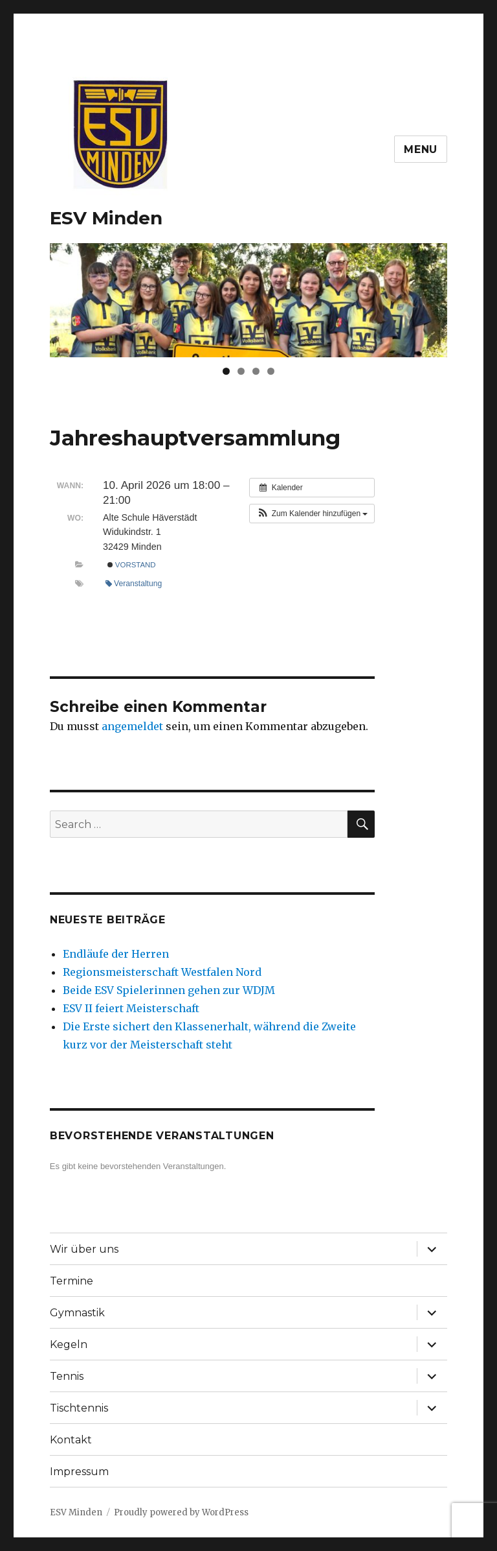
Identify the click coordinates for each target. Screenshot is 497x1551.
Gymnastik (77, 1313)
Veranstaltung (133, 583)
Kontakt (71, 1440)
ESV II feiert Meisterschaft (131, 1008)
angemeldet (132, 726)
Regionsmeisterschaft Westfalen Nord (162, 971)
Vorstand (131, 565)
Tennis (66, 1376)
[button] (312, 513)
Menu (420, 149)
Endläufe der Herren (116, 953)
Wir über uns (84, 1249)
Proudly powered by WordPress (181, 1512)
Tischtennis (79, 1408)
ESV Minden (106, 218)
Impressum (79, 1471)
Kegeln (68, 1344)
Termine (71, 1281)
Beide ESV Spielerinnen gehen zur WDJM (169, 990)
